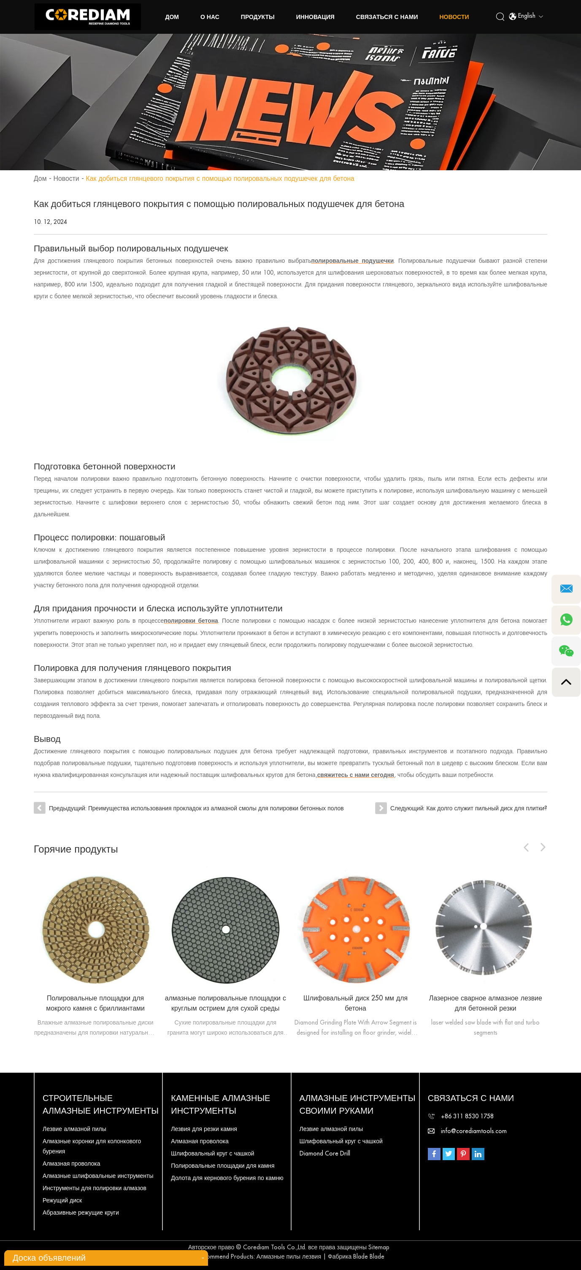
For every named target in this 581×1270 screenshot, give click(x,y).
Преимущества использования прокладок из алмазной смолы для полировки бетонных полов (217, 807)
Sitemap (378, 1246)
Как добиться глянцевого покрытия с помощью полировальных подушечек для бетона (222, 178)
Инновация (315, 17)
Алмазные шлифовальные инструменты (98, 1174)
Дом (172, 17)
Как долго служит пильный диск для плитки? (486, 807)
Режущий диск (62, 1199)
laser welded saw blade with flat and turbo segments (485, 1027)
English (525, 17)
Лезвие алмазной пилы (74, 1128)
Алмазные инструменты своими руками (358, 1103)
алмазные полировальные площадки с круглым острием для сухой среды (225, 1002)
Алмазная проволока (71, 1162)
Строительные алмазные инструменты (101, 1103)
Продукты (258, 17)
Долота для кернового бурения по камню (227, 1177)
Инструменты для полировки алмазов (94, 1187)
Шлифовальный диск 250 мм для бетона (355, 1002)
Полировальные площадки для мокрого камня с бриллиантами (95, 1002)
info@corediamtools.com (474, 1130)
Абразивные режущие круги (81, 1211)
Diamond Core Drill (325, 1152)
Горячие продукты (76, 848)
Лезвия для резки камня (204, 1128)
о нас (209, 17)
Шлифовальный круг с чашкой (212, 1152)
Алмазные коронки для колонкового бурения (92, 1145)
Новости (454, 17)
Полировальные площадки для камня (222, 1164)
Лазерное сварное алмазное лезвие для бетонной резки (486, 1002)
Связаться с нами (387, 17)
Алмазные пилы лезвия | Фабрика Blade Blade (321, 1255)
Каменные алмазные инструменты (220, 1103)
